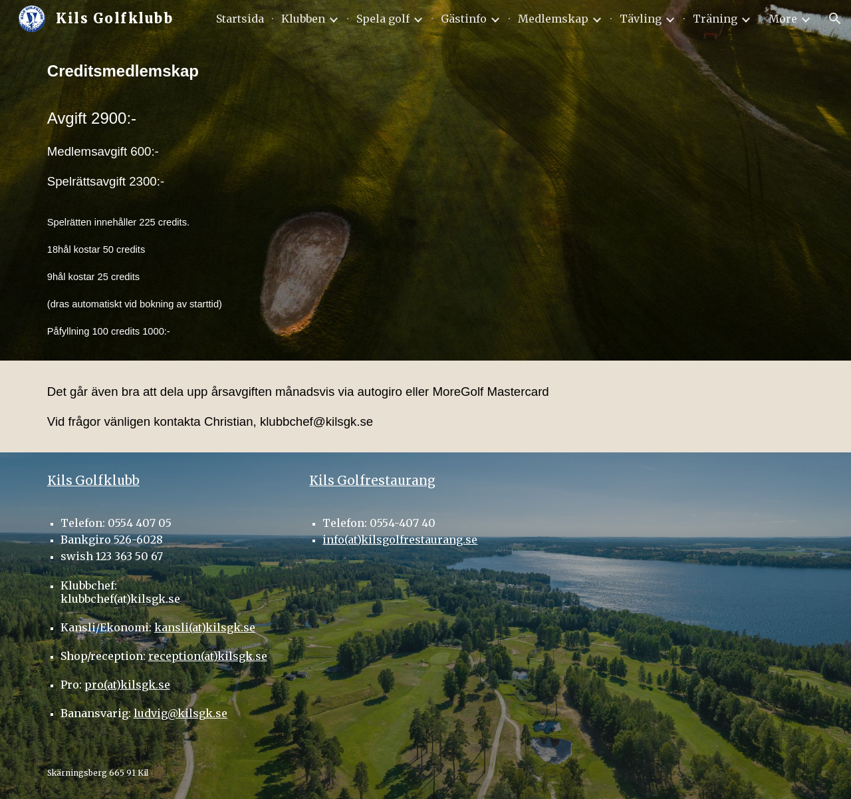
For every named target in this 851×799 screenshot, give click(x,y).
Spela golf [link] (383, 18)
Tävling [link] (641, 18)
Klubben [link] (303, 18)
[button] (835, 19)
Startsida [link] (240, 18)
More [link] (783, 18)
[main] (196, 199)
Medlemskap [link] (553, 18)
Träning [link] (715, 18)
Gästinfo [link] (464, 18)
